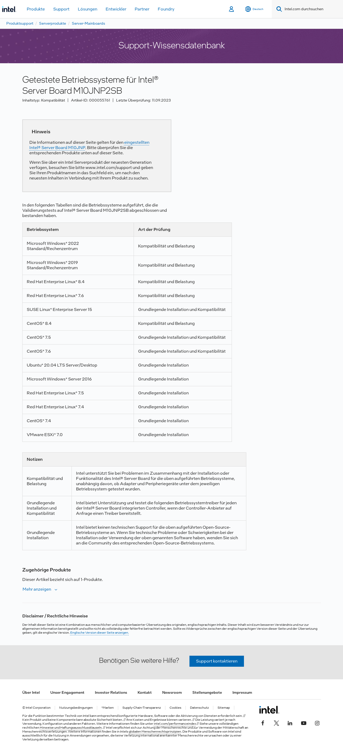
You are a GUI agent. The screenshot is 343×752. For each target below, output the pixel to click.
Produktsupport (19, 23)
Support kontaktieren (216, 661)
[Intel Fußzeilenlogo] (269, 710)
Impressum (242, 692)
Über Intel (31, 692)
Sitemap (223, 708)
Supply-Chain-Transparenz (141, 708)
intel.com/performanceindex (175, 724)
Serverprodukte (52, 23)
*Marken (107, 708)
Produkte (36, 9)
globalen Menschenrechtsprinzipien (155, 731)
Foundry (166, 9)
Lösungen (87, 9)
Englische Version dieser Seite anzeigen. (99, 633)
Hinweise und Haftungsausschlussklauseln (71, 727)
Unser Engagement (67, 692)
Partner (142, 9)
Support (61, 9)
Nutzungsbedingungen (76, 708)
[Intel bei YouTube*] (303, 722)
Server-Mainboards (88, 23)
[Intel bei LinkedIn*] (290, 722)
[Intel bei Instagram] (317, 722)
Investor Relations (111, 692)
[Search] (278, 9)
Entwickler (116, 9)
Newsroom (172, 692)
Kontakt (145, 692)
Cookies (175, 708)
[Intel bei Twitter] (276, 722)
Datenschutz (199, 708)
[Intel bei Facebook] (262, 722)
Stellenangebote (207, 692)
